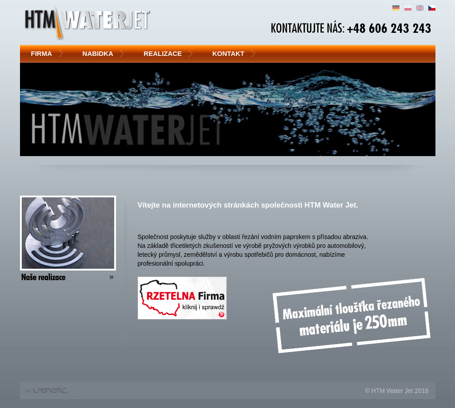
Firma (44, 53)
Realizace (165, 53)
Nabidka (100, 53)
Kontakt (230, 53)
